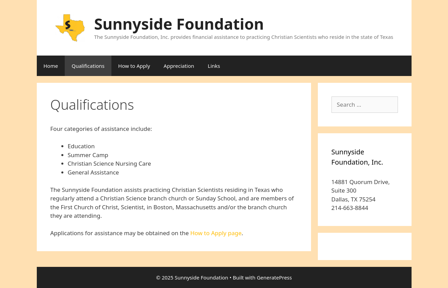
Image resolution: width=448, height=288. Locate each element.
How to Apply (134, 65)
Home (51, 65)
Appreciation (179, 65)
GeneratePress (274, 277)
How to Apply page (216, 233)
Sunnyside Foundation (179, 23)
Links (214, 65)
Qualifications (88, 65)
